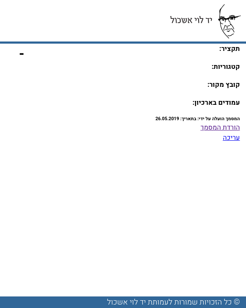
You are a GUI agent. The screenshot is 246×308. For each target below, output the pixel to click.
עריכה (231, 138)
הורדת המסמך (220, 127)
